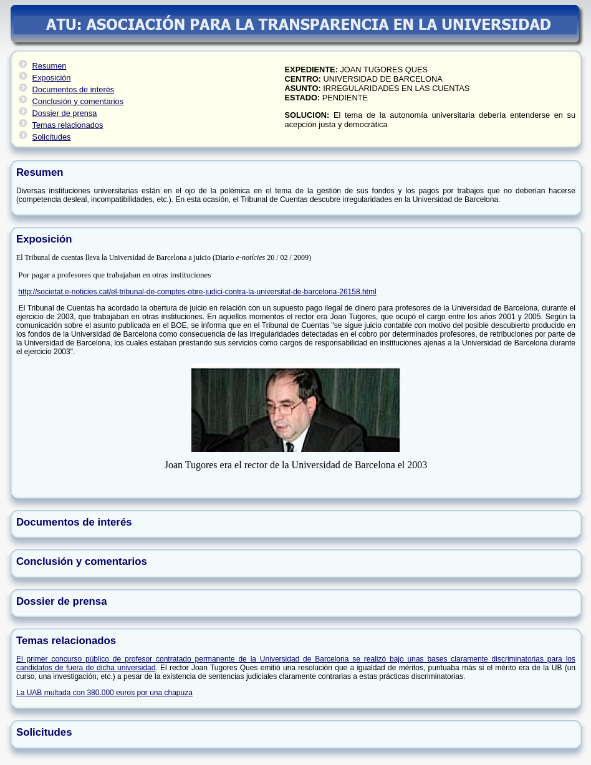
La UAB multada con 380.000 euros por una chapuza (104, 692)
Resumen (49, 65)
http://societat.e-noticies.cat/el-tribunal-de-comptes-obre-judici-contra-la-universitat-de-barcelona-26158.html (197, 291)
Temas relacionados (67, 125)
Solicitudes (51, 137)
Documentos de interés (73, 89)
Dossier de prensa (64, 113)
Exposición (51, 77)
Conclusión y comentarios (78, 101)
